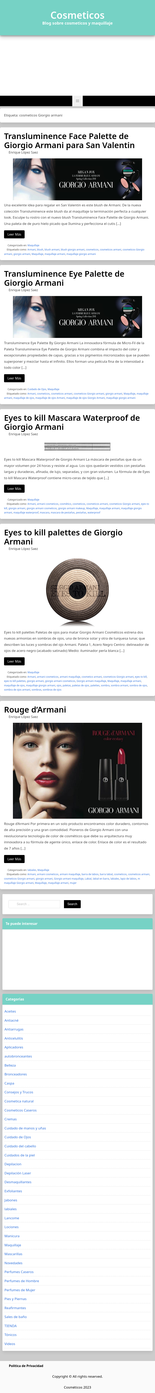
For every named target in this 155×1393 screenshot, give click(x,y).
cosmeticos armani (110, 249)
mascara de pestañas (63, 512)
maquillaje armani (55, 254)
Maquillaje (33, 245)
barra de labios (90, 874)
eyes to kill (141, 676)
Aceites (10, 1011)
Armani (31, 249)
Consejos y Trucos (18, 1092)
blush (40, 249)
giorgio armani (22, 254)
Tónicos (10, 1334)
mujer (73, 883)
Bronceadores (15, 1074)
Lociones (11, 1227)
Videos (9, 1343)
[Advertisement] (77, 65)
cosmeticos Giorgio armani (89, 393)
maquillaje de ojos (24, 398)
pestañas (81, 512)
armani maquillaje (70, 676)
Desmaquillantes (17, 1182)
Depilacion (12, 1164)
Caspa (9, 1083)
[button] (77, 101)
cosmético (65, 504)
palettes (94, 685)
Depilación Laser (17, 1173)
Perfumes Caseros (19, 1271)
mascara (44, 512)
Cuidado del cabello (20, 1146)
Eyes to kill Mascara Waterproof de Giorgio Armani (72, 422)
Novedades (13, 1263)
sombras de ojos (52, 689)
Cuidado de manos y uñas (25, 1128)
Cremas (10, 1119)
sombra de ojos (138, 685)
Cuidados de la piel (19, 1155)
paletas (67, 685)
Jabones (10, 1200)
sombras (36, 689)
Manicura (12, 1236)
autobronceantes (18, 1056)
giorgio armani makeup (71, 508)
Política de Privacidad (26, 1366)
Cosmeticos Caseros (20, 1110)
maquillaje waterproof (26, 512)
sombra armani (119, 685)
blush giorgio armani (73, 249)
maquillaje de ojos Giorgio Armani (85, 398)
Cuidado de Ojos (37, 389)
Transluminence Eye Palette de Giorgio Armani (64, 278)
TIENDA (10, 1325)
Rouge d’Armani (35, 709)
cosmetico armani (92, 676)
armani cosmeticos (47, 504)
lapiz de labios (128, 878)
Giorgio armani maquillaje (91, 681)
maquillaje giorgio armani (81, 254)
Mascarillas (13, 1254)
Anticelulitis (13, 1038)
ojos (59, 685)
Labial (88, 878)
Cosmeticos (77, 15)
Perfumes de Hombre (21, 1281)
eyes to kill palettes (15, 681)
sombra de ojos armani (17, 689)
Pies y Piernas (15, 1298)
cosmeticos (92, 249)
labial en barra (101, 878)
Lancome (11, 1218)
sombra (105, 685)
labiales (32, 870)
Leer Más (14, 234)
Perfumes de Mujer (19, 1290)
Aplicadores (13, 1047)
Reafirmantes (15, 1308)
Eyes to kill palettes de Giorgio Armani (63, 537)
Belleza (10, 1065)
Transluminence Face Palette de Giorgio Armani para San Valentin (69, 140)
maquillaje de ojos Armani (50, 398)
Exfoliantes (13, 1191)
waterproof (94, 512)
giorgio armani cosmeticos (42, 508)
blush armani (52, 249)
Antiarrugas (13, 1029)
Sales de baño (15, 1316)
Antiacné (11, 1020)
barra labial (106, 874)
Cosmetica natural (19, 1101)
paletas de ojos (80, 685)
